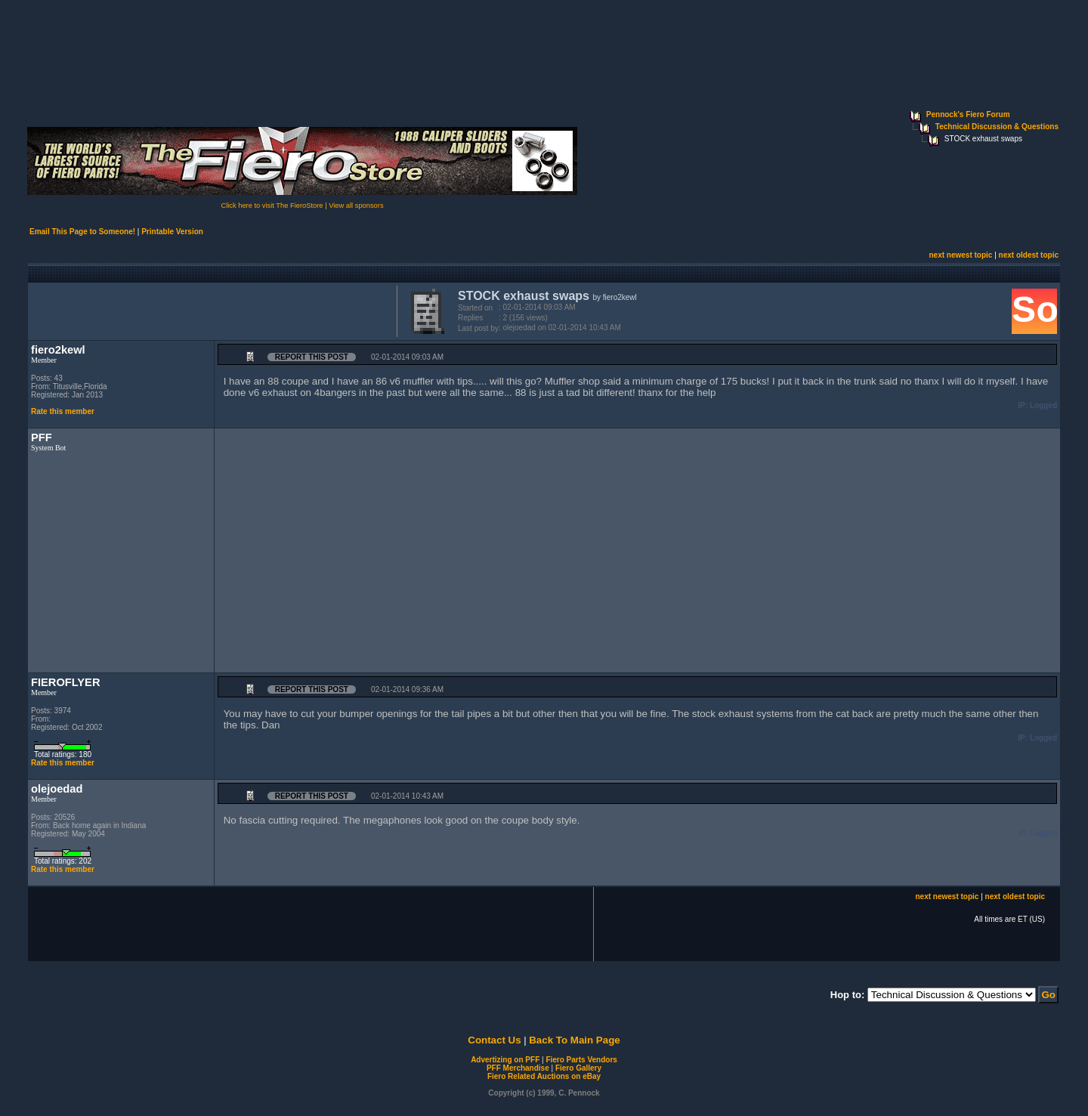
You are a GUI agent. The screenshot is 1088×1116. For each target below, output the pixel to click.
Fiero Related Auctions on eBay (544, 1076)
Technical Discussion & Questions (997, 126)
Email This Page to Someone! (82, 231)
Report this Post (311, 357)
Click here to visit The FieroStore (272, 205)
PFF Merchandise (518, 1068)
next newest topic (960, 255)
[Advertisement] (209, 309)
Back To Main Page (574, 1040)
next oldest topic (1029, 255)
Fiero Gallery (578, 1068)
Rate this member (62, 411)
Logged (1043, 405)
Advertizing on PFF (505, 1060)
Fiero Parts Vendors (581, 1060)
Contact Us (494, 1040)
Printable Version (172, 231)
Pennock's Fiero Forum (968, 114)
